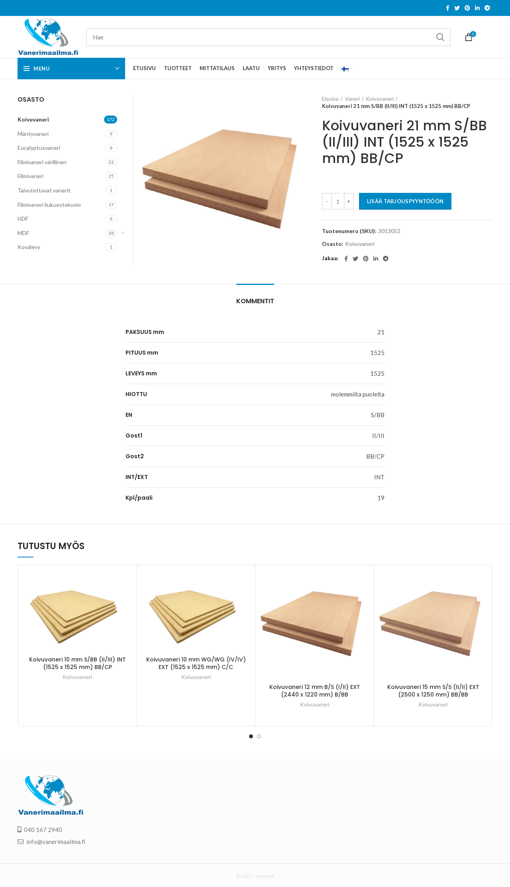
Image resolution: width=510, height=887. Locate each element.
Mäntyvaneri (33, 133)
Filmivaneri (30, 176)
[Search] (268, 37)
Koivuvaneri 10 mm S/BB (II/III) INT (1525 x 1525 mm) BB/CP (77, 659)
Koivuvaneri (380, 99)
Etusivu (330, 99)
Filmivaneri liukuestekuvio (49, 204)
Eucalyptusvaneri (39, 147)
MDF (23, 233)
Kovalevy (29, 246)
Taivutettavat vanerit (44, 190)
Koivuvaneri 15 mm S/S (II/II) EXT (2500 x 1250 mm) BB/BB (433, 691)
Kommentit (255, 301)
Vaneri (352, 99)
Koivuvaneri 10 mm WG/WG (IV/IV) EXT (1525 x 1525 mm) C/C (196, 659)
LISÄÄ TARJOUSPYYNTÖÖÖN (405, 201)
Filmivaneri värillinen (42, 162)
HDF (23, 218)
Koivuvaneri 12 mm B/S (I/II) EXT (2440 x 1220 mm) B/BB (314, 691)
